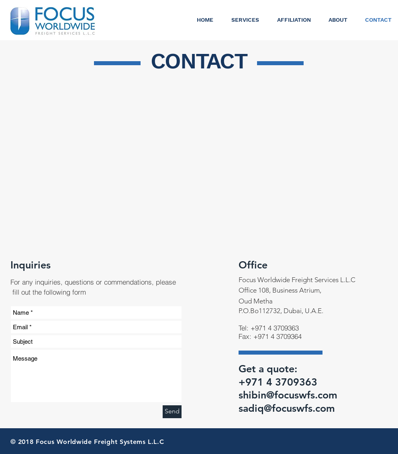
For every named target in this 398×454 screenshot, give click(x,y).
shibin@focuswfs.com (288, 395)
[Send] (172, 411)
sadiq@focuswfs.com (287, 408)
